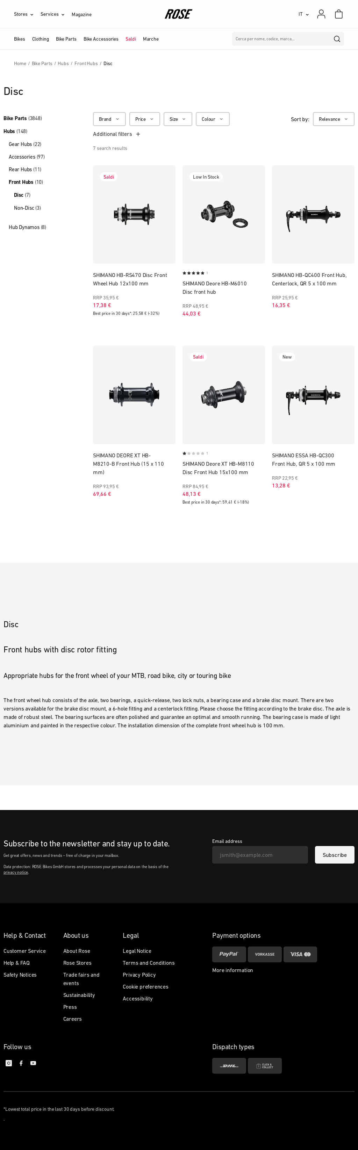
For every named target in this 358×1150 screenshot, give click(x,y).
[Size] (178, 119)
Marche (151, 39)
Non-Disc (27, 208)
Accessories (27, 157)
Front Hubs (26, 182)
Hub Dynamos (27, 227)
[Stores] (27, 14)
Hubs (15, 131)
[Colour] (213, 119)
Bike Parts (22, 118)
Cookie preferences (145, 986)
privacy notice (15, 872)
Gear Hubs (25, 144)
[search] (337, 39)
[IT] (304, 14)
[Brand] (109, 119)
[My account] (321, 14)
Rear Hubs (25, 169)
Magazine (81, 14)
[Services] (56, 14)
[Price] (144, 119)
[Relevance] (334, 119)
